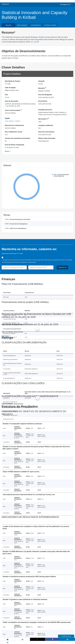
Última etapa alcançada (46, 138)
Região (7, 118)
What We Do (5, 4)
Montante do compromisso (14, 125)
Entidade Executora (45, 110)
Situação (41, 81)
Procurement (22, 25)
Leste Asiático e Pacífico (12, 121)
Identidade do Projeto (12, 81)
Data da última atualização (14, 145)
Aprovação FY (43, 118)
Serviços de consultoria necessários (17, 138)
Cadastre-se (62, 267)
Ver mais (35, 42)
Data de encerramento (46, 132)
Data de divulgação (45, 95)
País (6, 95)
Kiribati (7, 97)
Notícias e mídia (50, 25)
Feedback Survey (66, 636)
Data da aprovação (11, 101)
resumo (8, 25)
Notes (7, 151)
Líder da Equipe (10, 87)
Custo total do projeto (13, 110)
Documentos (36, 25)
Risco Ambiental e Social (13, 132)
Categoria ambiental (45, 125)
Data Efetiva (42, 101)
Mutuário (42, 88)
